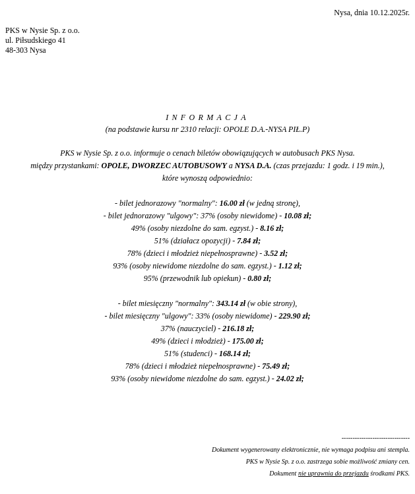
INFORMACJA (207, 117)
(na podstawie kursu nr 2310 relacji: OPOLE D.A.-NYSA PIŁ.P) (208, 129)
